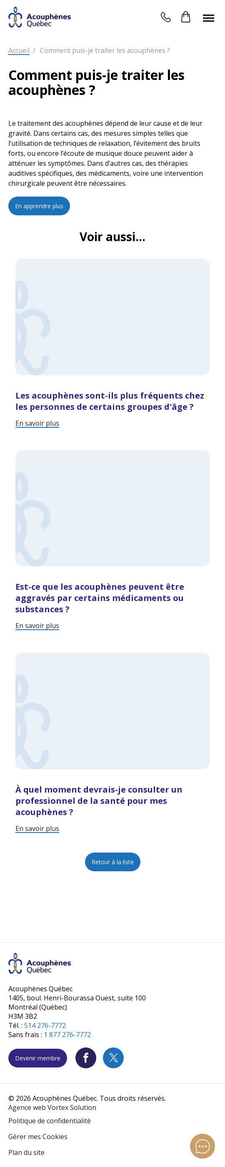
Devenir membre (37, 1058)
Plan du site (26, 1152)
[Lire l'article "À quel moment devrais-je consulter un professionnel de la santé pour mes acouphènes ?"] (112, 743)
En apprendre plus (39, 206)
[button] (208, 18)
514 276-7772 (45, 1025)
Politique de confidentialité (49, 1120)
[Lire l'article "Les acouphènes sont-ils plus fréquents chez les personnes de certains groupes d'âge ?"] (112, 343)
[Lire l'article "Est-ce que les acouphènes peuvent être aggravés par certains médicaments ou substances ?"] (112, 540)
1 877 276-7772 (67, 1034)
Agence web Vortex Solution (52, 1107)
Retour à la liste (113, 862)
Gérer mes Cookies (38, 1136)
